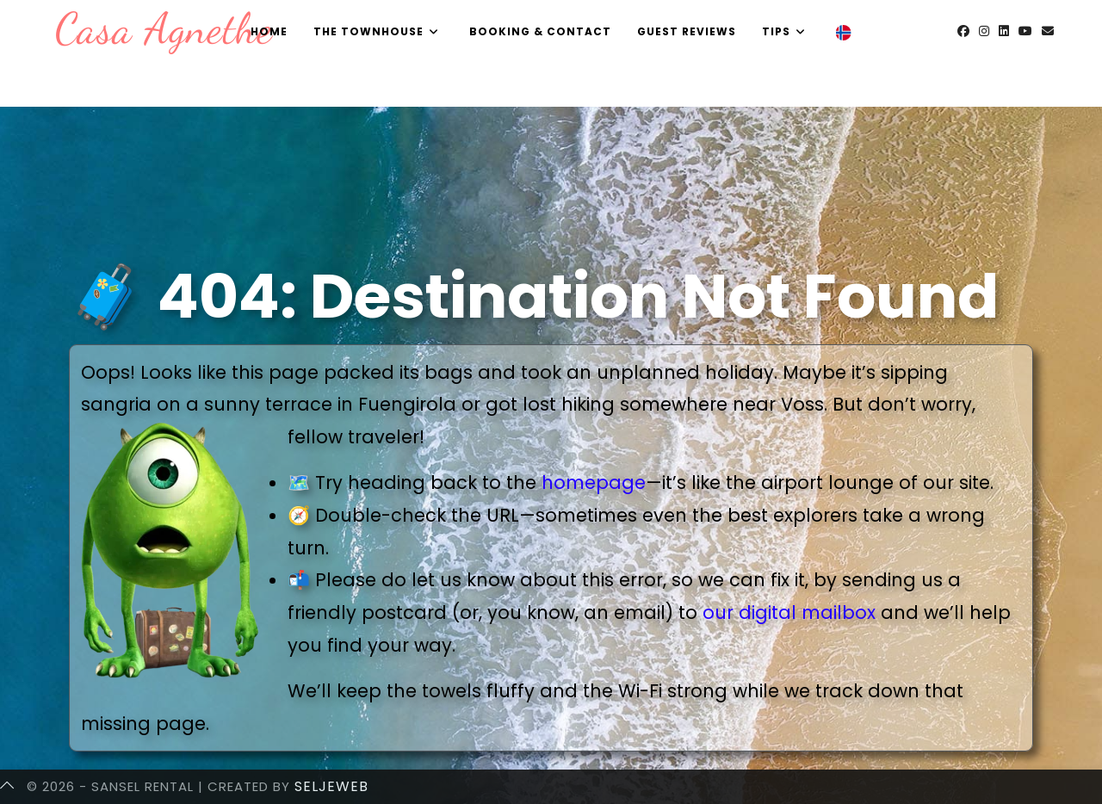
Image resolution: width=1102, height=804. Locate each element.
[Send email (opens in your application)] (1048, 31)
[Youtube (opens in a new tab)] (1025, 31)
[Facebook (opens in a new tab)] (963, 31)
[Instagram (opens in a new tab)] (984, 31)
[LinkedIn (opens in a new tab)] (1004, 31)
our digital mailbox (789, 612)
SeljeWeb (331, 786)
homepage (594, 482)
